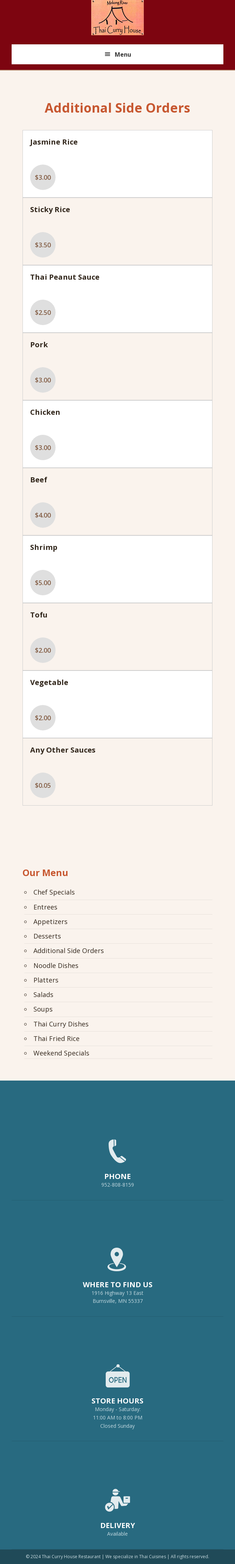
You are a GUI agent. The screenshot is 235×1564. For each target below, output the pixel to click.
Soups (43, 1009)
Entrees (45, 907)
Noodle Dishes (55, 965)
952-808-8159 (117, 1160)
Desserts (47, 936)
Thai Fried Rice (56, 1038)
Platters (45, 980)
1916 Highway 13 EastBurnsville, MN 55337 (117, 1272)
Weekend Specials (61, 1053)
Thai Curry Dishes (61, 1024)
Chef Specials (54, 892)
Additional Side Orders (68, 950)
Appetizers (50, 921)
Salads (43, 994)
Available (117, 1533)
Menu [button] (123, 54)
